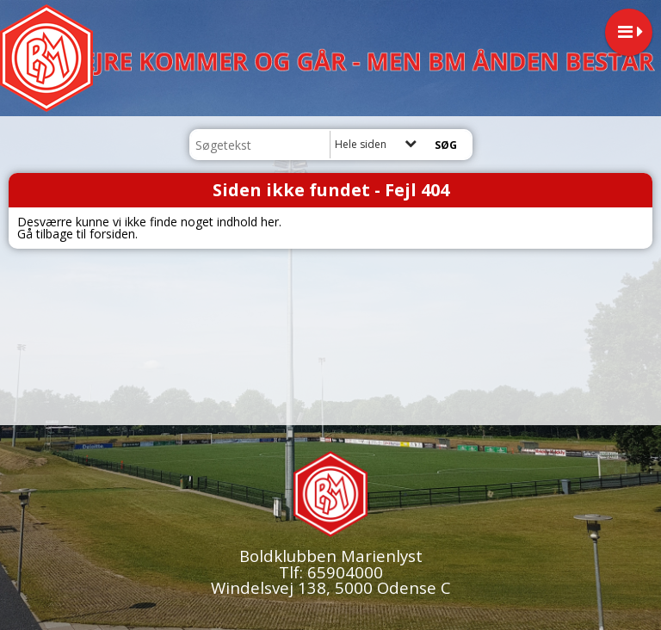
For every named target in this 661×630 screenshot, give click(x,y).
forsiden (112, 233)
